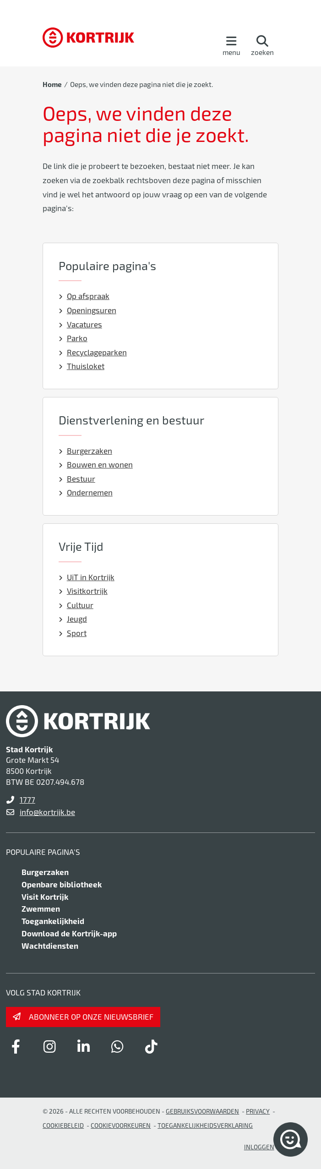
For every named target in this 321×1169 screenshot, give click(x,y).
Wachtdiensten (50, 945)
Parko (73, 338)
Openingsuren (87, 310)
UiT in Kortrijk (86, 577)
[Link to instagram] (50, 1046)
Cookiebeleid (63, 1125)
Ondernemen (86, 492)
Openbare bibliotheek (62, 884)
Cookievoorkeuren (121, 1125)
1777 (27, 799)
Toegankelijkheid (53, 920)
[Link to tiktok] (151, 1046)
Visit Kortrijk (45, 896)
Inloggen (259, 1147)
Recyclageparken (93, 352)
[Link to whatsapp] (118, 1046)
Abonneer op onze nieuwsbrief (91, 1016)
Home (52, 84)
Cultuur (76, 604)
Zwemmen (41, 908)
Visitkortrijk (83, 590)
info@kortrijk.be (47, 811)
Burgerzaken (85, 450)
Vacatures (80, 324)
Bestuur (77, 478)
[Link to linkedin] (84, 1046)
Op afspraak (84, 295)
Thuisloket (81, 365)
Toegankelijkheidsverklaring (205, 1125)
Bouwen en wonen (96, 464)
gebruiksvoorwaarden (202, 1111)
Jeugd (73, 618)
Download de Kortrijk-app (69, 933)
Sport (73, 632)
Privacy (258, 1111)
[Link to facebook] (16, 1046)
